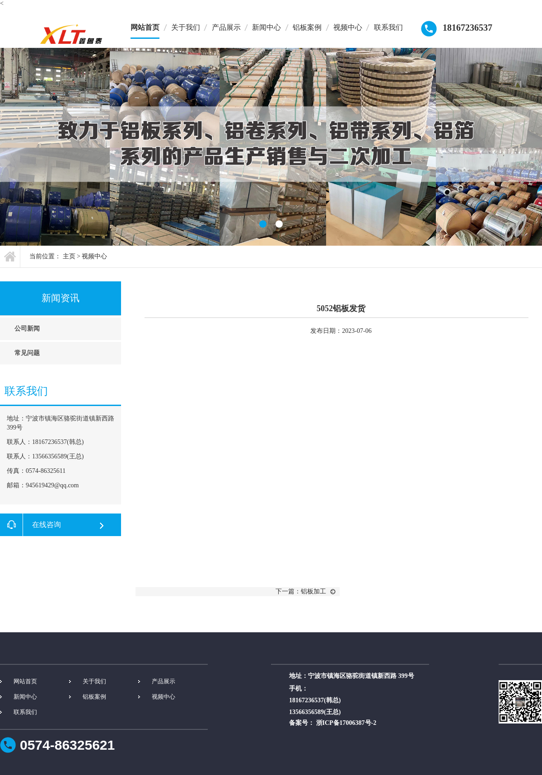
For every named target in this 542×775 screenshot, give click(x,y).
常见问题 (27, 353)
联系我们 (388, 27)
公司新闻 (27, 328)
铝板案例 (307, 27)
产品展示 (226, 27)
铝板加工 (313, 591)
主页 (69, 256)
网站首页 (145, 27)
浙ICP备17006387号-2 (346, 722)
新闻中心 (266, 27)
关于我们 (185, 27)
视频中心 (347, 27)
